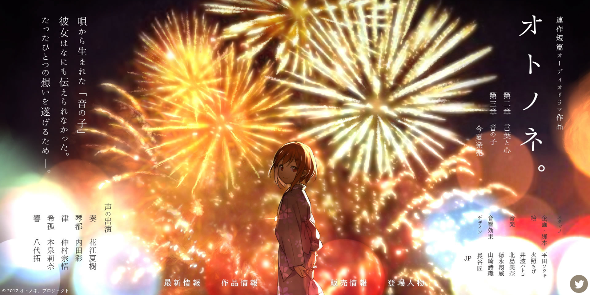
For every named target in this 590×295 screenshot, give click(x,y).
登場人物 (407, 283)
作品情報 (240, 283)
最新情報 (183, 283)
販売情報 (349, 283)
